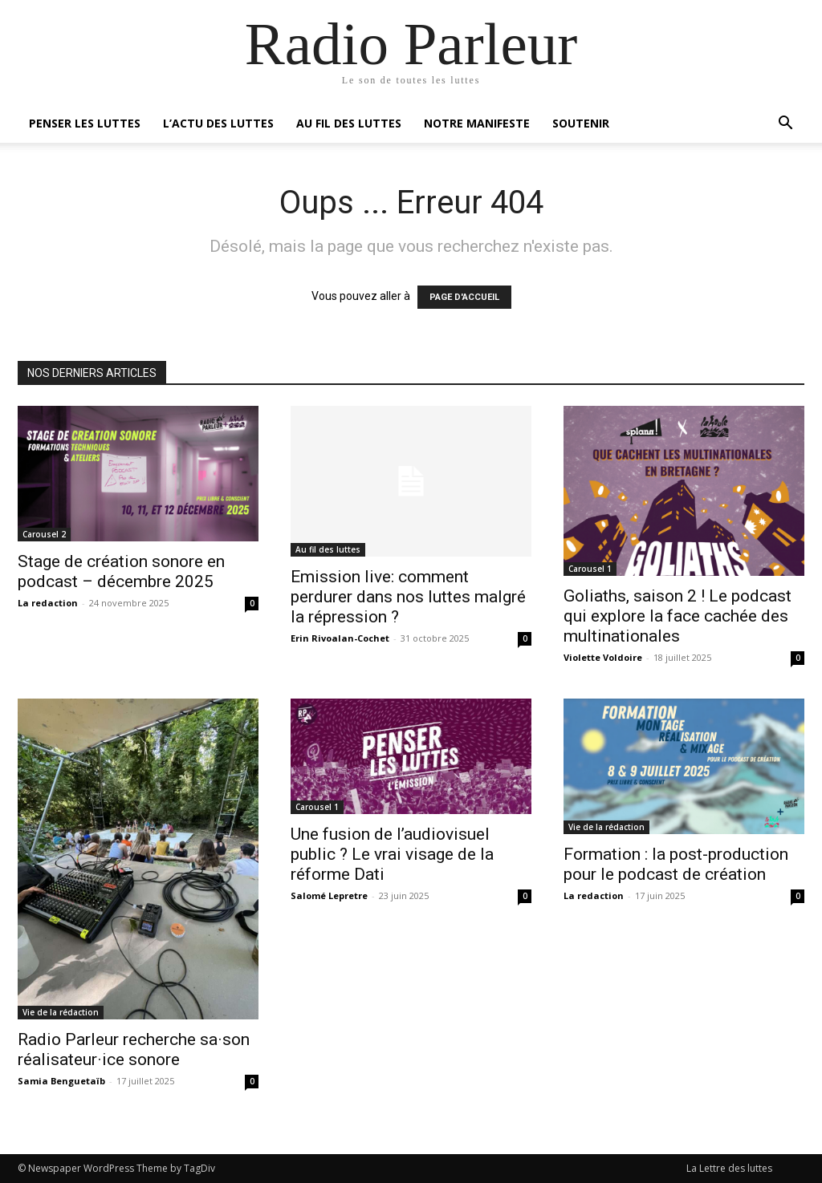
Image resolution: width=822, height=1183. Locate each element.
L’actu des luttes (218, 123)
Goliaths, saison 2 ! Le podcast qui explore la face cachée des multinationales (677, 616)
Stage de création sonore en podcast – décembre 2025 (121, 571)
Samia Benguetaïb (61, 1081)
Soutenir (580, 123)
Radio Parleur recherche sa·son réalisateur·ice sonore (134, 1049)
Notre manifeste (477, 123)
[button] (785, 124)
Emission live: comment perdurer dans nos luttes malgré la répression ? (408, 596)
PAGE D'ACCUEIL (464, 297)
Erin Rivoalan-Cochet (340, 638)
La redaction (48, 603)
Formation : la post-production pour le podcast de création (676, 864)
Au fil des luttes (348, 123)
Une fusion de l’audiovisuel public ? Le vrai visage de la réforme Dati (392, 854)
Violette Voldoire (603, 657)
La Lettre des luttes (729, 1168)
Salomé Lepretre (329, 895)
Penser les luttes (84, 123)
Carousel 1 (590, 568)
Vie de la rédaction (60, 1012)
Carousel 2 (44, 534)
